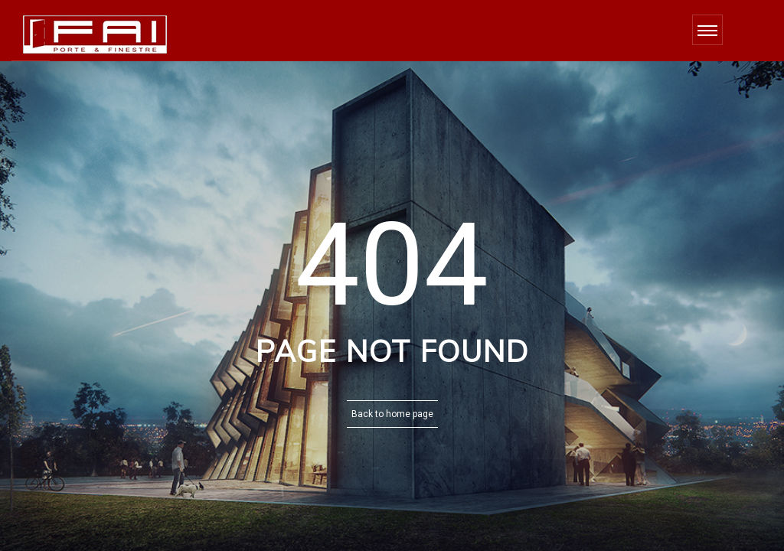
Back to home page (392, 414)
